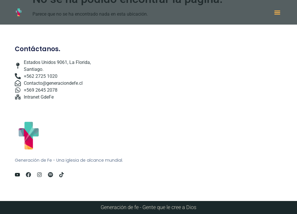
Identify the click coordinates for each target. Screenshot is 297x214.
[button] (277, 12)
